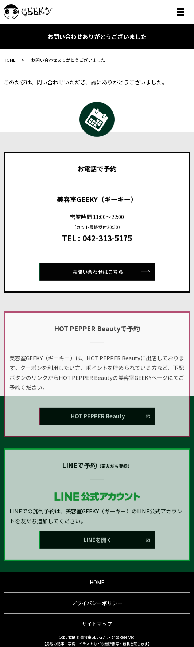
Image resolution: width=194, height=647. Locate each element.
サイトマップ (97, 623)
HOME (10, 60)
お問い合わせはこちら (97, 289)
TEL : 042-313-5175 (97, 255)
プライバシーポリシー (97, 603)
